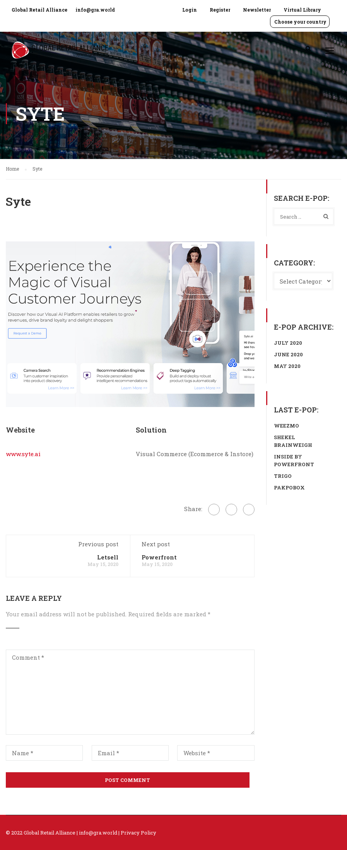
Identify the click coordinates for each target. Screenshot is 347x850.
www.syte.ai (23, 454)
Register (220, 10)
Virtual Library (302, 10)
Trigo (283, 475)
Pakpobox (289, 487)
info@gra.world (95, 10)
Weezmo (286, 425)
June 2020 (288, 354)
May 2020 (287, 366)
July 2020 (288, 342)
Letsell (107, 557)
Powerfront (159, 557)
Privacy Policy (138, 832)
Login (189, 10)
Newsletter (257, 10)
